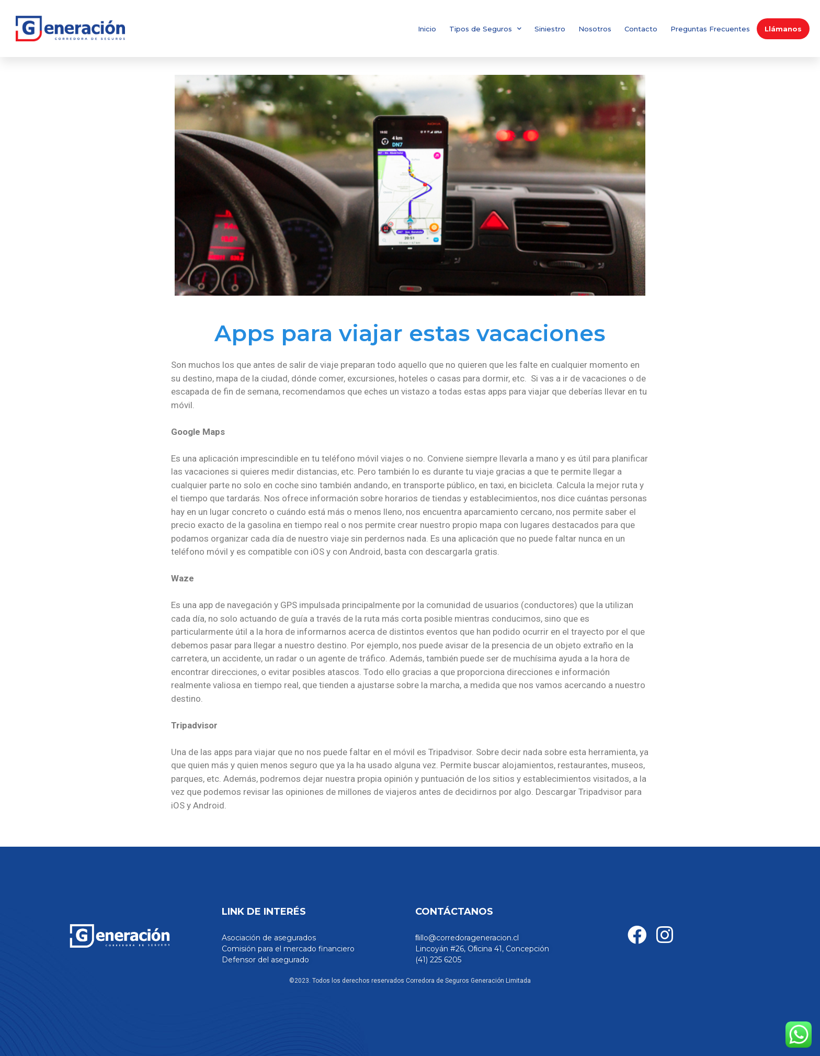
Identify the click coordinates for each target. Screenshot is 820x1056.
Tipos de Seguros (485, 28)
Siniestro (549, 29)
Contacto (640, 29)
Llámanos (783, 29)
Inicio (427, 29)
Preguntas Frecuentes (710, 29)
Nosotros (594, 29)
